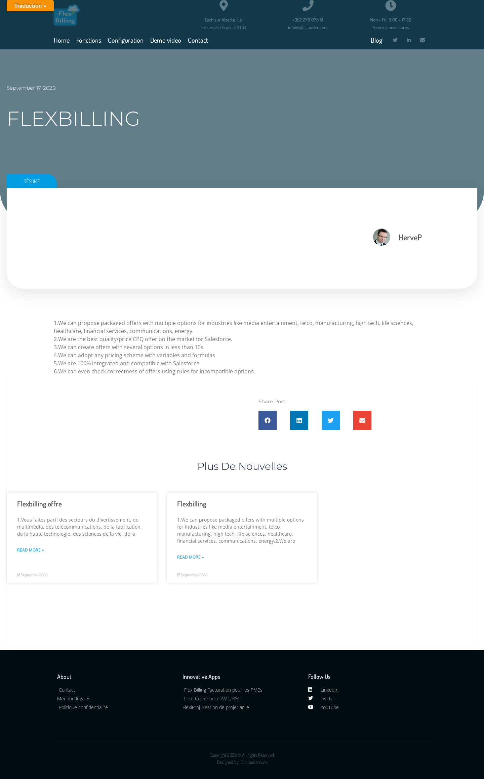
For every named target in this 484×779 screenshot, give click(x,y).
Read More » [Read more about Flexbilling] (190, 557)
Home (62, 40)
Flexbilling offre (39, 503)
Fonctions (88, 40)
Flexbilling (191, 503)
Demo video (165, 40)
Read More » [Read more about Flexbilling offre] (30, 550)
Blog (376, 40)
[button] (267, 420)
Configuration (126, 40)
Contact (198, 40)
